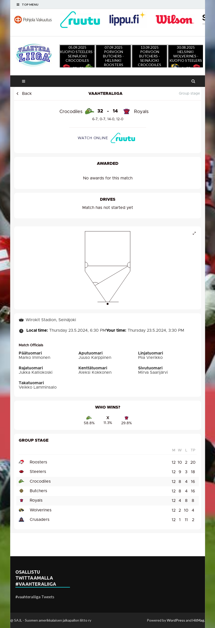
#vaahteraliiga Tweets (34, 596)
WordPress (176, 620)
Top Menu (30, 4)
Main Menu (23, 81)
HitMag (198, 620)
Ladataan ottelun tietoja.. (107, 310)
